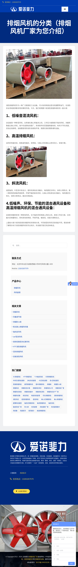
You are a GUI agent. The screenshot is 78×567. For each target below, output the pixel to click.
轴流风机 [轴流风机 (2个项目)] (51, 403)
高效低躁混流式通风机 (21, 341)
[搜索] (13, 245)
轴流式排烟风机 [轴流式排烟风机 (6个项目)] (29, 403)
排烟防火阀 (17, 322)
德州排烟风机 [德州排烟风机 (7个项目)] (40, 384)
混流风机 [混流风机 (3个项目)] (36, 399)
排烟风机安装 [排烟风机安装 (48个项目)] (17, 392)
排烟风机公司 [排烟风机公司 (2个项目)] (48, 388)
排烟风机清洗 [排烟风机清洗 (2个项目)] (40, 392)
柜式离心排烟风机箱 (20, 326)
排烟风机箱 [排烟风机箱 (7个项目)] (16, 395)
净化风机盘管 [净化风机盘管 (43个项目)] (31, 380)
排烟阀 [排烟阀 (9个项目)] (49, 384)
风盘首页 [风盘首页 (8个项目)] (23, 411)
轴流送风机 (17, 331)
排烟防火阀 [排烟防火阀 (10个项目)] (57, 384)
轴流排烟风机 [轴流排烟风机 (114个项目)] (41, 403)
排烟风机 (16, 312)
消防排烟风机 (28, 559)
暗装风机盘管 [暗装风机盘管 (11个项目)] (35, 395)
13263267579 (23, 268)
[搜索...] (39, 245)
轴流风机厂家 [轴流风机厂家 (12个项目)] (17, 407)
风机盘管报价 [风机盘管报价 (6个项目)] (55, 407)
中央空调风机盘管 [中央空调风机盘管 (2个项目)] (19, 380)
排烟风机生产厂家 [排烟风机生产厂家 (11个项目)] (53, 392)
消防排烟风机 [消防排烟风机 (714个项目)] (58, 395)
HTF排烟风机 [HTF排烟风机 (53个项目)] (27, 377)
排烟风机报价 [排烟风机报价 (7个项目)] (28, 392)
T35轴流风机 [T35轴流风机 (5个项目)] (38, 377)
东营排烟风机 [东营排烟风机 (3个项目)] (50, 377)
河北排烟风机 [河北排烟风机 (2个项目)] (47, 395)
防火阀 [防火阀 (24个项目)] (26, 407)
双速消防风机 (18, 356)
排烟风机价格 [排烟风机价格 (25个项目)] (25, 388)
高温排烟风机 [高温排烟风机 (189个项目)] (41, 411)
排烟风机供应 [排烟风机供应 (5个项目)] (37, 388)
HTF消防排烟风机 (19, 346)
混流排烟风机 (18, 351)
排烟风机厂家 (33, 557)
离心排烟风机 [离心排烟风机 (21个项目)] (58, 399)
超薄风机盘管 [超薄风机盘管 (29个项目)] (17, 403)
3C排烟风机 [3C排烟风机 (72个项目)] (17, 377)
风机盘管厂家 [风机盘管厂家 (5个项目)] (44, 407)
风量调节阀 (17, 317)
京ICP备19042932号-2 (43, 562)
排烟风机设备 (39, 559)
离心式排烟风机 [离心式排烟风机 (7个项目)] (46, 399)
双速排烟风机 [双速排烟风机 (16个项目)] (17, 384)
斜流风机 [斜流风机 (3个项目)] (26, 395)
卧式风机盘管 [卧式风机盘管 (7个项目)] (54, 380)
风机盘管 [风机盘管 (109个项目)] (34, 407)
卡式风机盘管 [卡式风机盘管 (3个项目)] (43, 380)
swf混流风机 (17, 336)
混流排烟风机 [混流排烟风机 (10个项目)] (25, 399)
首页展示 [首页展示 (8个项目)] (31, 411)
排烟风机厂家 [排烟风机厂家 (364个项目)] (59, 388)
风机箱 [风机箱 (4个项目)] (15, 411)
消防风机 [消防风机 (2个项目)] (16, 399)
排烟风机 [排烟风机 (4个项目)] (16, 388)
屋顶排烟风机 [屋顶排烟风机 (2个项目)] (28, 384)
